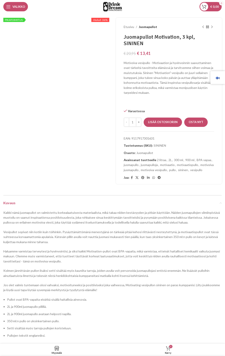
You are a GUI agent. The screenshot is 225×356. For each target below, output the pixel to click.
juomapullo (131, 165)
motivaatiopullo (187, 165)
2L (170, 160)
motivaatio (167, 165)
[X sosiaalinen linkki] (137, 178)
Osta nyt (196, 122)
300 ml (178, 160)
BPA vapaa (204, 160)
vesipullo (196, 170)
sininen (183, 170)
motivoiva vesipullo (154, 170)
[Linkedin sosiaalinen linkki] (148, 178)
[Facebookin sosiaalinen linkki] (131, 178)
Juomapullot (148, 27)
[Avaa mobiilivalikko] (15, 6)
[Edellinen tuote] (203, 27)
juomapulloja (149, 165)
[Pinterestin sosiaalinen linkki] (143, 178)
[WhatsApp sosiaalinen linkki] (153, 178)
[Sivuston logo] (113, 6)
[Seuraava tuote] (211, 27)
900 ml (189, 160)
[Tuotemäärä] (132, 122)
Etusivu (129, 27)
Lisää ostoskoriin (163, 122)
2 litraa (161, 160)
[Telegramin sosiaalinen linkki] (159, 178)
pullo (172, 170)
